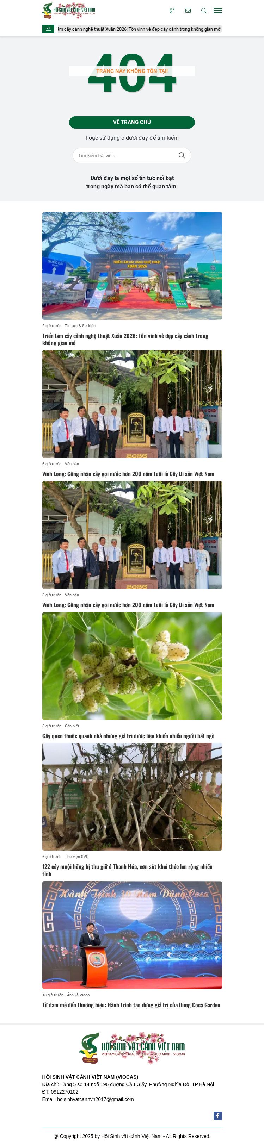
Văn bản (72, 464)
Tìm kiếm (182, 155)
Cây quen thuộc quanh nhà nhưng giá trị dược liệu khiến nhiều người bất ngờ (128, 736)
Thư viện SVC (76, 856)
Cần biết (72, 726)
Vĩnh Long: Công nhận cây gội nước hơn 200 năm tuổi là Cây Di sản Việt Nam (128, 473)
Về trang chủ (132, 122)
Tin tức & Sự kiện (80, 326)
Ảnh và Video (78, 995)
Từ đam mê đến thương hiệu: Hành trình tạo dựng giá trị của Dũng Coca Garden (131, 1005)
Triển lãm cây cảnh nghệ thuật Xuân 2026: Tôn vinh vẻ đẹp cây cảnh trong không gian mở (135, 29)
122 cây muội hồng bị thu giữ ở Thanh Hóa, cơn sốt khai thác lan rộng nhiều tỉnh (127, 870)
